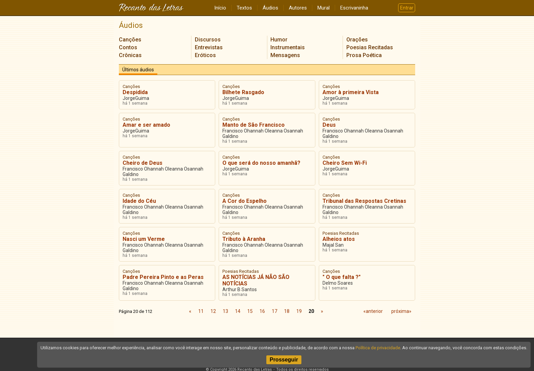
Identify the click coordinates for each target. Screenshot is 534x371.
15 (250, 311)
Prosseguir (284, 360)
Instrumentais (287, 47)
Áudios (270, 8)
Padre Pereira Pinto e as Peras (163, 277)
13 (225, 311)
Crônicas (130, 55)
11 (201, 311)
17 (274, 311)
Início (220, 8)
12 (213, 311)
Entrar (406, 8)
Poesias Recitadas (369, 47)
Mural (323, 8)
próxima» (401, 311)
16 (262, 311)
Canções (130, 39)
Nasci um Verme (144, 239)
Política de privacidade (378, 347)
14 (237, 311)
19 (299, 311)
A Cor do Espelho (244, 201)
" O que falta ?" (342, 277)
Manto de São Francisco (253, 125)
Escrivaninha (354, 8)
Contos (128, 47)
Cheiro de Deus (142, 163)
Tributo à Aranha (243, 239)
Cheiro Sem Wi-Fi (345, 163)
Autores (298, 8)
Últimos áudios (138, 69)
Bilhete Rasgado (243, 92)
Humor (278, 39)
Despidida (135, 92)
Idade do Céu (139, 201)
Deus (329, 125)
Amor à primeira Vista (351, 92)
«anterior (373, 311)
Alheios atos (339, 239)
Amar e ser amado (146, 125)
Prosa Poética (364, 55)
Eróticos (205, 55)
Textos (244, 8)
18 (286, 311)
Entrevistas (209, 47)
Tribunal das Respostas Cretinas (364, 201)
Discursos (208, 39)
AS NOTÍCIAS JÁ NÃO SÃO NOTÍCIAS (255, 280)
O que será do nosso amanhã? (261, 163)
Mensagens (285, 55)
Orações (357, 39)
